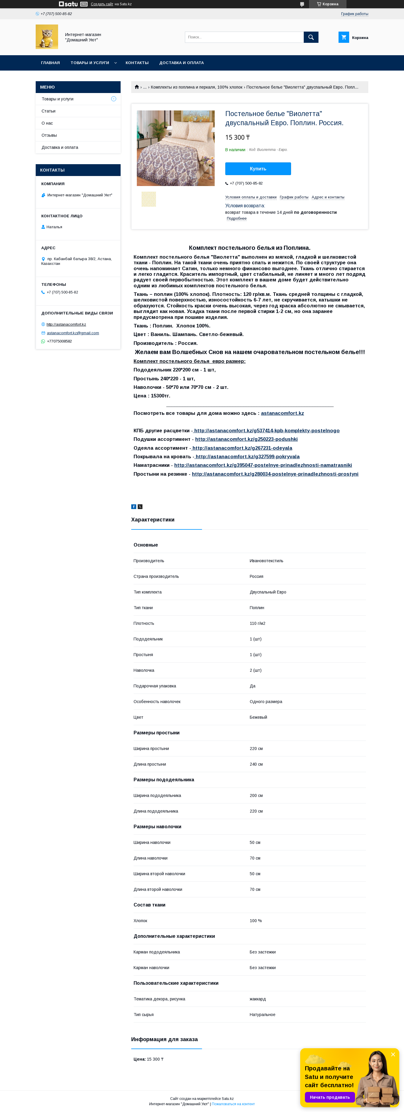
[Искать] (311, 37)
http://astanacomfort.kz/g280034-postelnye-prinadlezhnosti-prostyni (275, 474)
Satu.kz (228, 1099)
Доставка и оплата (181, 63)
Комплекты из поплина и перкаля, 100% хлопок (196, 87)
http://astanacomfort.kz (66, 324)
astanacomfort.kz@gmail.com (73, 333)
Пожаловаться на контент (233, 1104)
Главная (50, 63)
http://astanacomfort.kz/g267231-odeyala (241, 448)
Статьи (48, 111)
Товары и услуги (89, 63)
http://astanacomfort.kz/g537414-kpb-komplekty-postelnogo (266, 430)
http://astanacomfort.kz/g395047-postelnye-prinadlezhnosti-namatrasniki (263, 465)
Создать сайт (102, 4)
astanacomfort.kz (282, 413)
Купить (258, 168)
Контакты (137, 63)
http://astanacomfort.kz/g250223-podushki (246, 439)
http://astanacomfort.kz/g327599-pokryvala (247, 456)
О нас (47, 123)
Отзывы (49, 135)
